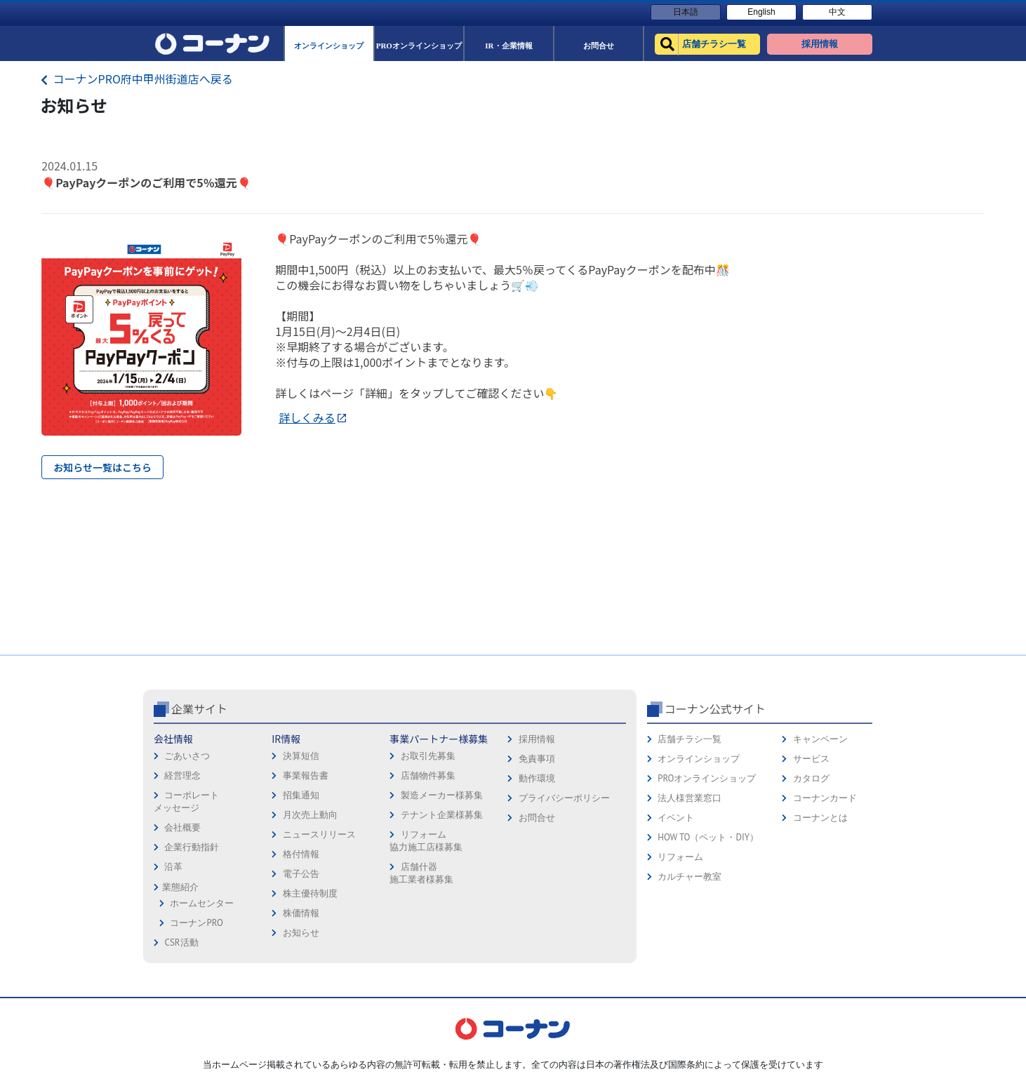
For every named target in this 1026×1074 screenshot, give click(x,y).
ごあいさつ (187, 756)
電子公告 (301, 874)
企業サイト (199, 708)
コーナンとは (820, 818)
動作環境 (537, 778)
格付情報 (301, 854)
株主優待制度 (310, 893)
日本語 (685, 12)
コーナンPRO (196, 923)
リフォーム (680, 857)
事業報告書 (305, 775)
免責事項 (537, 759)
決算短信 (301, 756)
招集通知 (301, 795)
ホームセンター (202, 903)
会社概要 (182, 827)
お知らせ (301, 933)
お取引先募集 (428, 756)
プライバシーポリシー (564, 798)
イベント (676, 818)
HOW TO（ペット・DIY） (708, 837)
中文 (837, 12)
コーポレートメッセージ (186, 801)
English (761, 12)
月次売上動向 (310, 815)
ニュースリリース (319, 834)
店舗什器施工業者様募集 (421, 873)
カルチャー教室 (689, 876)
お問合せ (537, 818)
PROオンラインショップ (707, 778)
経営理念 (182, 775)
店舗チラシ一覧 (689, 739)
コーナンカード (825, 798)
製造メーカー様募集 (442, 795)
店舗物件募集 (428, 775)
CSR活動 (181, 942)
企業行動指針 (191, 847)
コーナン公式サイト (715, 708)
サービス (811, 759)
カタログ (811, 778)
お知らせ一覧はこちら (102, 467)
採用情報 (537, 739)
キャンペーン (820, 739)
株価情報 (301, 913)
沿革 (173, 867)
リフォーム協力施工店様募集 (425, 840)
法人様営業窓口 (689, 798)
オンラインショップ (699, 759)
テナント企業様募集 (442, 815)
